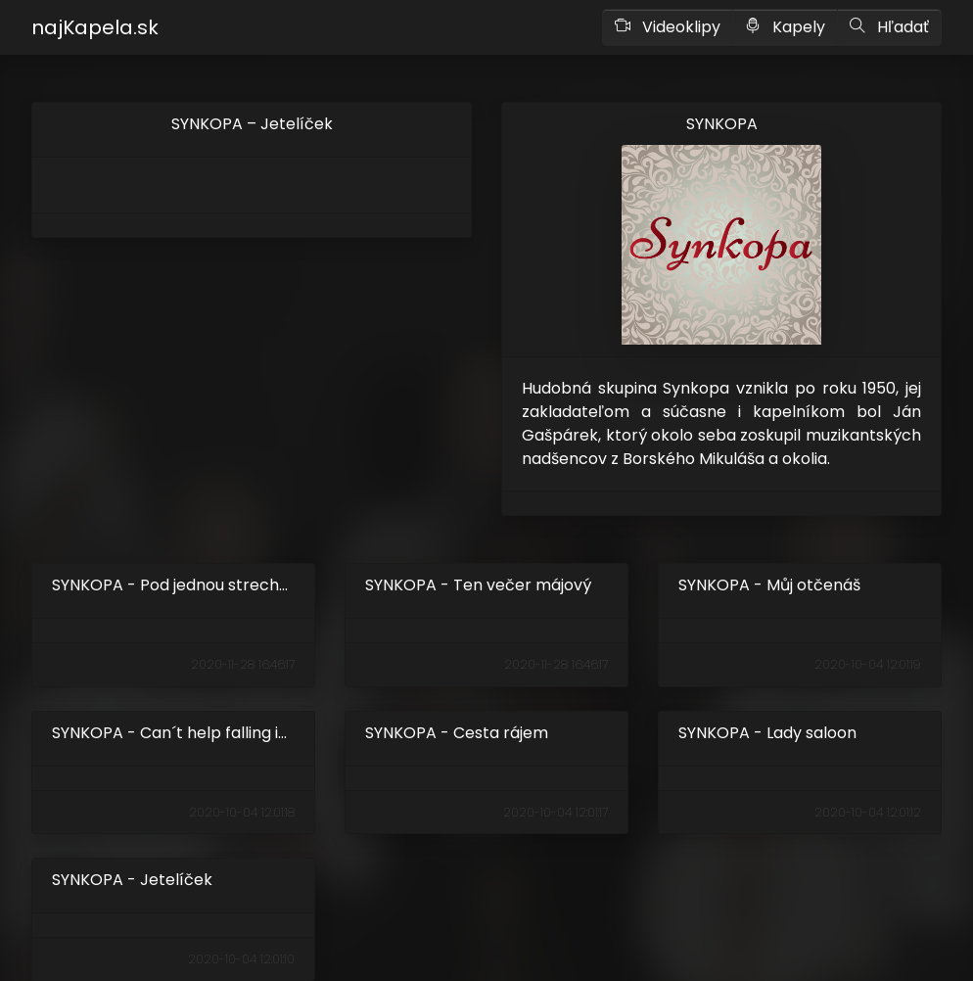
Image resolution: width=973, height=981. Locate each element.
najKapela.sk (95, 27)
